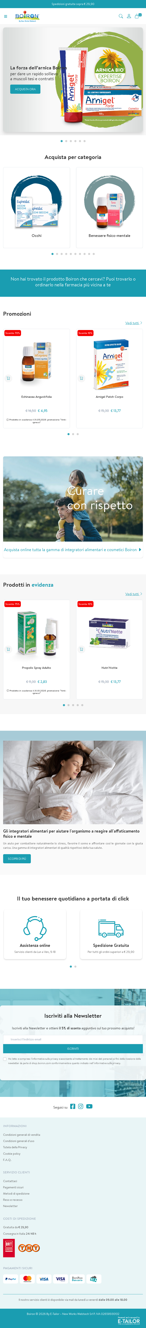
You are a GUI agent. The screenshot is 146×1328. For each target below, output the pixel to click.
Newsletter (10, 1206)
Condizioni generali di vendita (21, 1135)
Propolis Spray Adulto (36, 667)
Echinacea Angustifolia (36, 396)
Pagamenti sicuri (13, 1187)
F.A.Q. (7, 1160)
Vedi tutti (134, 323)
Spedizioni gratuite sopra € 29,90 (73, 4)
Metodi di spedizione (16, 1193)
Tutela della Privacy (15, 1147)
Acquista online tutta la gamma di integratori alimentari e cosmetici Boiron (73, 549)
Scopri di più (17, 859)
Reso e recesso (12, 1200)
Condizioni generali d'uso (18, 1141)
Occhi (36, 235)
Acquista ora (25, 89)
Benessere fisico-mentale (109, 235)
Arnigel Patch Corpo (109, 396)
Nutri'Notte (109, 667)
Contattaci (10, 1181)
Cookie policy (11, 1154)
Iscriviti (73, 1049)
